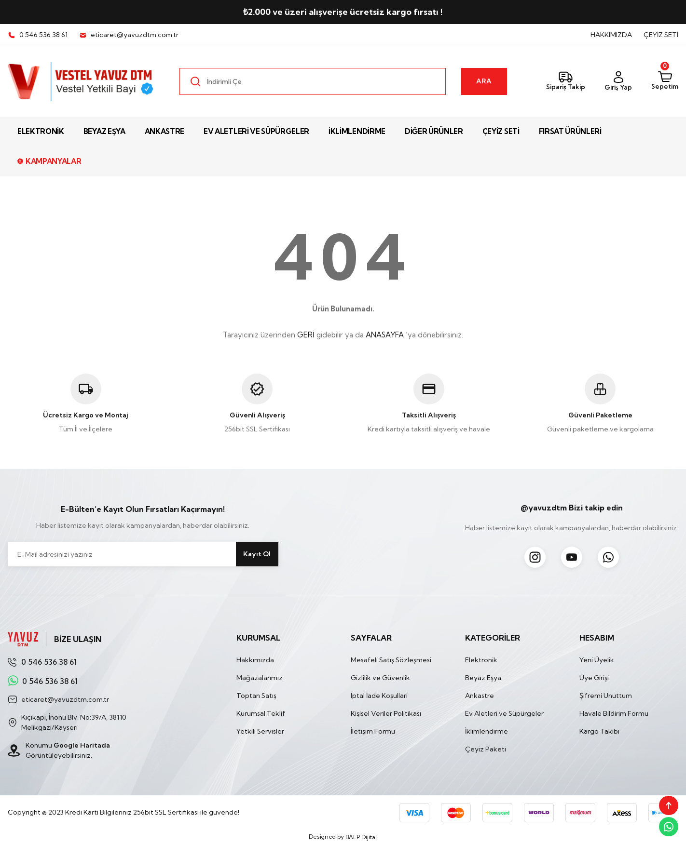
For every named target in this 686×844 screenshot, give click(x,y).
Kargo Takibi (599, 731)
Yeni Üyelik (596, 660)
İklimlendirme (486, 731)
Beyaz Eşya (483, 677)
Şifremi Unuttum (605, 695)
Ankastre (479, 695)
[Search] (312, 81)
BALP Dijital (361, 837)
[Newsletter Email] (143, 554)
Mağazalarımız (259, 677)
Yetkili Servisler (260, 731)
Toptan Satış (256, 695)
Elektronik (481, 660)
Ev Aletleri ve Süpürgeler (504, 713)
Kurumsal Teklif (260, 713)
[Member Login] (618, 82)
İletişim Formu (373, 731)
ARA (484, 81)
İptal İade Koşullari (379, 695)
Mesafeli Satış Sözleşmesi (391, 660)
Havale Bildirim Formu (613, 713)
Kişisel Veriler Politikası (386, 713)
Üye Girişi (594, 677)
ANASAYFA (385, 334)
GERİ (306, 334)
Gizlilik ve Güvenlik (380, 677)
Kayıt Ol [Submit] (257, 553)
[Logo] (81, 81)
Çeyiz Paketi (485, 749)
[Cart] (664, 81)
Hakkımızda (255, 660)
